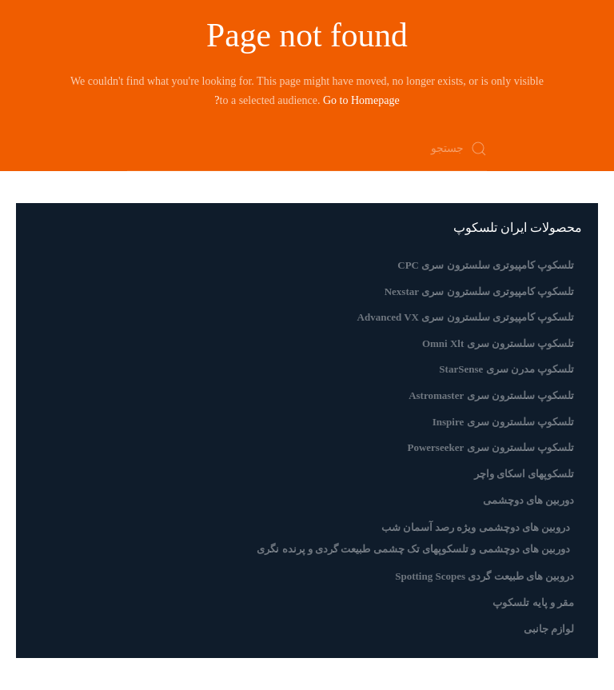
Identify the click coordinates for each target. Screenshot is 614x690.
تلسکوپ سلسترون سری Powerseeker (491, 447)
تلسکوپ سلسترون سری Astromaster (491, 395)
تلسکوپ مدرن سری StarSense (506, 369)
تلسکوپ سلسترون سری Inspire (503, 422)
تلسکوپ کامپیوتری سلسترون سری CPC (485, 265)
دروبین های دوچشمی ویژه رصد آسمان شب (476, 527)
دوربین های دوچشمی (529, 500)
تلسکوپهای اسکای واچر (524, 474)
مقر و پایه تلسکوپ (533, 602)
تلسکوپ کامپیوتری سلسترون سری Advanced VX (465, 317)
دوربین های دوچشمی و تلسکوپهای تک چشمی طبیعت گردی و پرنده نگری (413, 549)
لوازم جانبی (549, 629)
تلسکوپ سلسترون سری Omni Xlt (498, 343)
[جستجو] (307, 149)
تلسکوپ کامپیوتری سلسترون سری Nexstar (479, 291)
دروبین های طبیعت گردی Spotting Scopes (484, 576)
